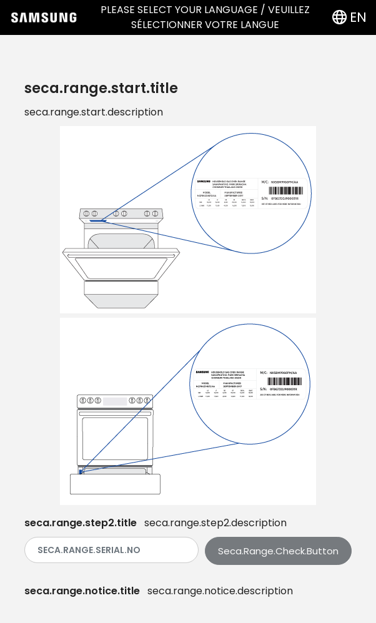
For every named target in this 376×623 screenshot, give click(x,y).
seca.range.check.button (278, 550)
